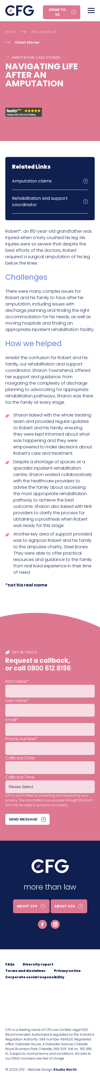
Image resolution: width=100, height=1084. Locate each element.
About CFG (27, 906)
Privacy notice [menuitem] (67, 970)
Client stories (27, 42)
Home (10, 31)
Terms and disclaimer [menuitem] (25, 970)
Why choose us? (43, 31)
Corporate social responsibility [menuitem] (34, 977)
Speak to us (57, 12)
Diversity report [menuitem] (38, 964)
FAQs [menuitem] (10, 964)
